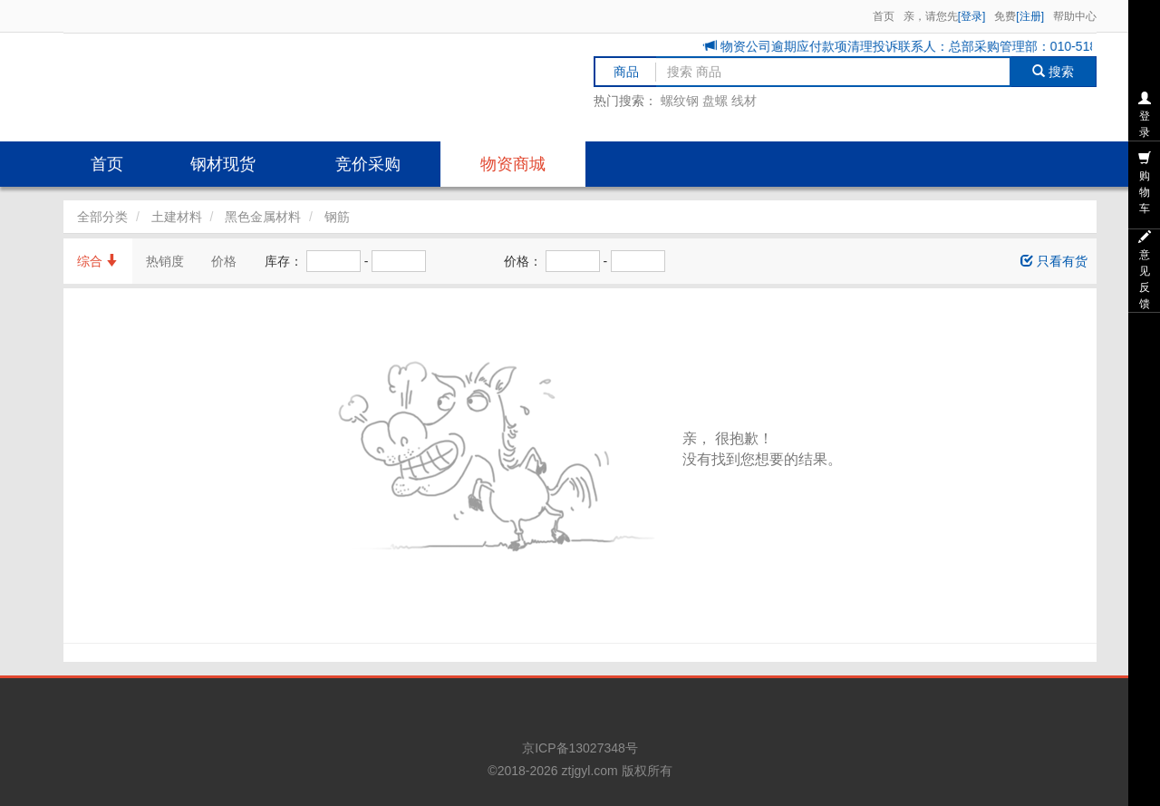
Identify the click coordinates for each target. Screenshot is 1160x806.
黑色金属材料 (263, 216)
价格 (224, 261)
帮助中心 (1075, 16)
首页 (883, 16)
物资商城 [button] (513, 164)
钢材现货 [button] (223, 164)
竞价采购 (368, 164)
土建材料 (176, 216)
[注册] (1030, 16)
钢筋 (337, 216)
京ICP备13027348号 (580, 748)
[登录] (972, 16)
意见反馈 (1144, 270)
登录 (1144, 115)
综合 (98, 261)
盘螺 (715, 100)
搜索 (1053, 71)
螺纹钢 (680, 100)
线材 (744, 100)
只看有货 (1054, 261)
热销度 (165, 261)
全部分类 (102, 216)
